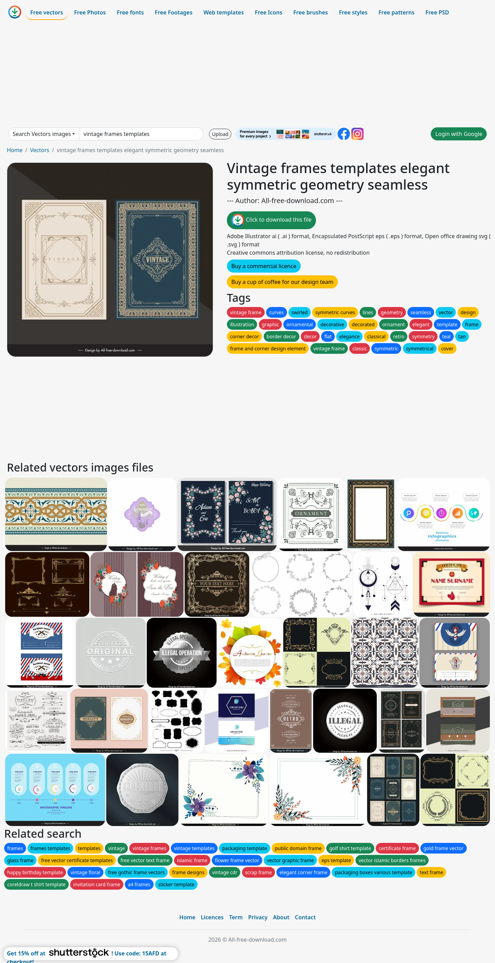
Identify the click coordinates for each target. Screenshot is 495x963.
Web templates (224, 12)
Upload (220, 134)
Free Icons (268, 12)
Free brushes (310, 12)
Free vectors (46, 12)
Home (15, 150)
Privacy (257, 917)
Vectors (39, 150)
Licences (212, 917)
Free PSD (437, 12)
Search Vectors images (42, 134)
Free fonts (130, 12)
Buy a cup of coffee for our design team (282, 282)
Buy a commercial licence (263, 266)
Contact (305, 917)
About (281, 917)
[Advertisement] (247, 73)
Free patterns (396, 12)
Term (236, 917)
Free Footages (173, 12)
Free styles (353, 12)
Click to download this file (271, 220)
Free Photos (90, 12)
